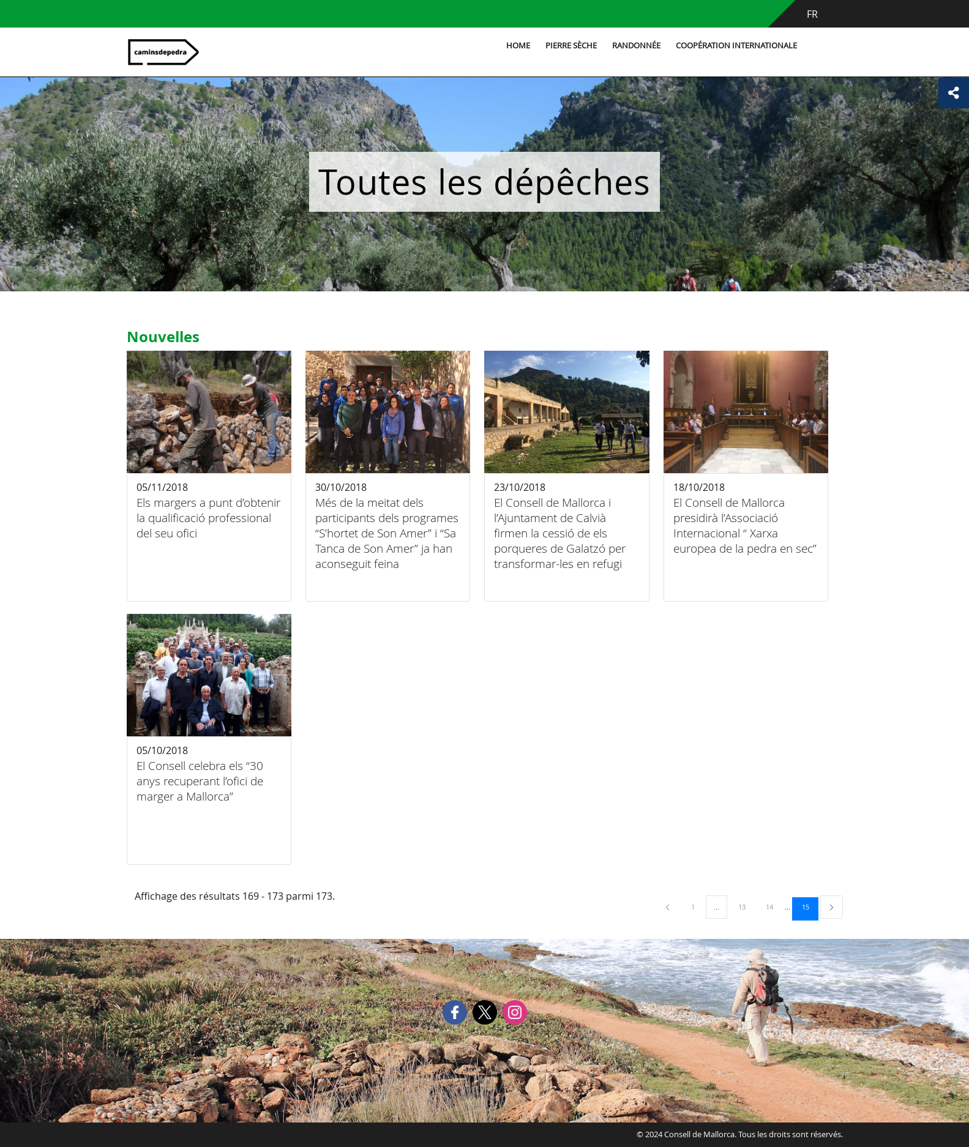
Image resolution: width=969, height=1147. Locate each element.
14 (773, 906)
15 (809, 906)
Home (518, 45)
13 (746, 906)
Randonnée (636, 45)
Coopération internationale (736, 45)
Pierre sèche (571, 45)
